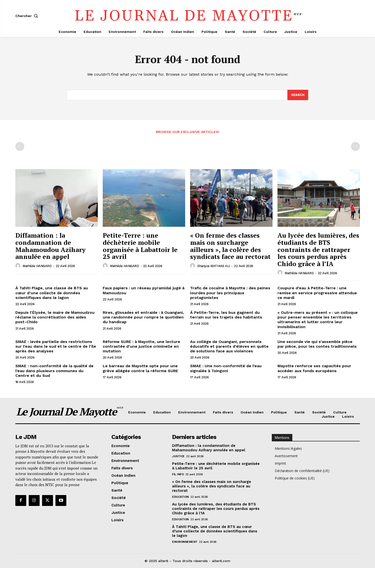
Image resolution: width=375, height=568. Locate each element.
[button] (27, 16)
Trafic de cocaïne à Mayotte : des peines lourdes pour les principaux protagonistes (230, 293)
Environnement (185, 542)
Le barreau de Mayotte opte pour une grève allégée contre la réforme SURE (140, 368)
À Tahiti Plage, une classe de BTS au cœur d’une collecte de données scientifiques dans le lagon (51, 293)
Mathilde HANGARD (37, 266)
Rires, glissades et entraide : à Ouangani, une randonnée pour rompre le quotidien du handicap (143, 317)
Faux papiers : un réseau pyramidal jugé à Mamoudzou (143, 290)
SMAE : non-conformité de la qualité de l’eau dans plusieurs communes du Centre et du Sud (54, 371)
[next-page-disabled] (355, 146)
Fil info (178, 474)
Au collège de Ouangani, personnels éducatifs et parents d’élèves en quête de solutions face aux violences (229, 346)
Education (180, 497)
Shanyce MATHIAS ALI (213, 266)
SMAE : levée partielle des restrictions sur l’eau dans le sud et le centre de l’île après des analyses (55, 346)
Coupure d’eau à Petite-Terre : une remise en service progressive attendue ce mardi (317, 293)
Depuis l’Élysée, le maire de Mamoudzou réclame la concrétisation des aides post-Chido (55, 317)
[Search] (297, 95)
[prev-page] (19, 146)
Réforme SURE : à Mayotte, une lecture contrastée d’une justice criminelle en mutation (141, 346)
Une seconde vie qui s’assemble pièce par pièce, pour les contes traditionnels (317, 344)
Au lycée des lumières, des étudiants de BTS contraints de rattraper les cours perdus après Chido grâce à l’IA (318, 249)
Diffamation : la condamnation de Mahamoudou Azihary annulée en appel (50, 246)
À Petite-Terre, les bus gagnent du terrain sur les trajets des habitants (226, 314)
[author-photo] (18, 266)
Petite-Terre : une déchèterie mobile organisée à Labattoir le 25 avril (140, 246)
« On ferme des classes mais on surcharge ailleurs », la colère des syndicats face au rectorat (230, 246)
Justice (178, 456)
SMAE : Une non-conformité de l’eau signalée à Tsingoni (226, 368)
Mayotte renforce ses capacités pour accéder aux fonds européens (314, 368)
